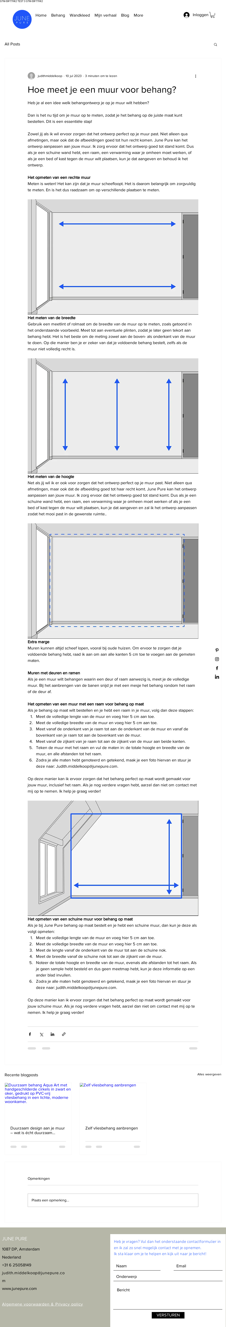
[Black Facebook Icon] (217, 668)
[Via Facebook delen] (30, 1034)
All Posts (12, 44)
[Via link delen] (64, 1034)
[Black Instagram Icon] (217, 659)
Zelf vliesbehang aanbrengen (111, 1128)
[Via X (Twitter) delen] (41, 1034)
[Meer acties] (195, 76)
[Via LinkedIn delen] (52, 1034)
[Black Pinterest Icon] (217, 650)
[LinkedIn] (217, 677)
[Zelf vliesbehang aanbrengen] (113, 1101)
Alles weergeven (209, 1074)
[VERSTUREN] (168, 1315)
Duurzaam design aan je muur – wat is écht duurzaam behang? (37, 1130)
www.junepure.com (19, 1288)
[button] (212, 15)
